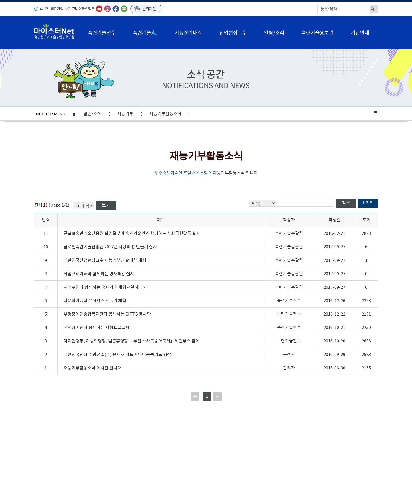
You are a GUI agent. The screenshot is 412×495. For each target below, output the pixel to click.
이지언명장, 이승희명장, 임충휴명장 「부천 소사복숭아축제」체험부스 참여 (131, 341)
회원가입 (57, 9)
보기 (106, 205)
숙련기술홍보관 (317, 32)
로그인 (44, 8)
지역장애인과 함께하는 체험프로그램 (96, 327)
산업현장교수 (233, 32)
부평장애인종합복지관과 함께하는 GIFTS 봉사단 (107, 314)
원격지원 (149, 9)
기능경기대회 (188, 32)
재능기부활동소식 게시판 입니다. (93, 368)
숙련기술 (145, 32)
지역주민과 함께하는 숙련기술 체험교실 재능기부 (107, 287)
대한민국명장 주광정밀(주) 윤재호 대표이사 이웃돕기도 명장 (117, 354)
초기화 (368, 203)
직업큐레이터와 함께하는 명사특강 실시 (99, 273)
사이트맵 (71, 9)
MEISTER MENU (50, 114)
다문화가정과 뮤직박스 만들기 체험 (95, 300)
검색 (346, 203)
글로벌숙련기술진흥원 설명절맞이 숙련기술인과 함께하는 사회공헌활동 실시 (132, 233)
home (77, 114)
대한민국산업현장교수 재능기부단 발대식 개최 (105, 260)
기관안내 (360, 32)
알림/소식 (274, 32)
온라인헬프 (86, 9)
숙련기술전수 (102, 32)
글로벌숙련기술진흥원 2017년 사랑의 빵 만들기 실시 (110, 247)
